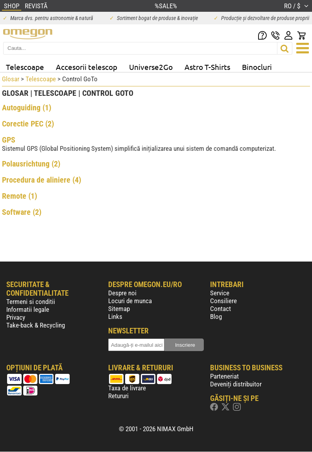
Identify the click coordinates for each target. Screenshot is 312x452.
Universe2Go (151, 66)
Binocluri (257, 66)
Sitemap (119, 309)
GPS (8, 140)
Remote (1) (19, 196)
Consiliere (223, 301)
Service (219, 293)
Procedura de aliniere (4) (41, 180)
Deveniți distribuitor (236, 384)
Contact (220, 309)
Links (115, 316)
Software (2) (21, 212)
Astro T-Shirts (207, 66)
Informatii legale (27, 309)
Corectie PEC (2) (28, 123)
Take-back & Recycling (35, 325)
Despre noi (122, 293)
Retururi (118, 396)
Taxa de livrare (127, 388)
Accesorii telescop (86, 66)
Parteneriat (224, 376)
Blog (216, 316)
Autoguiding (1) (26, 107)
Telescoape (25, 66)
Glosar (10, 79)
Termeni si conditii (30, 302)
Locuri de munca (130, 301)
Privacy (15, 317)
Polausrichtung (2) (31, 163)
